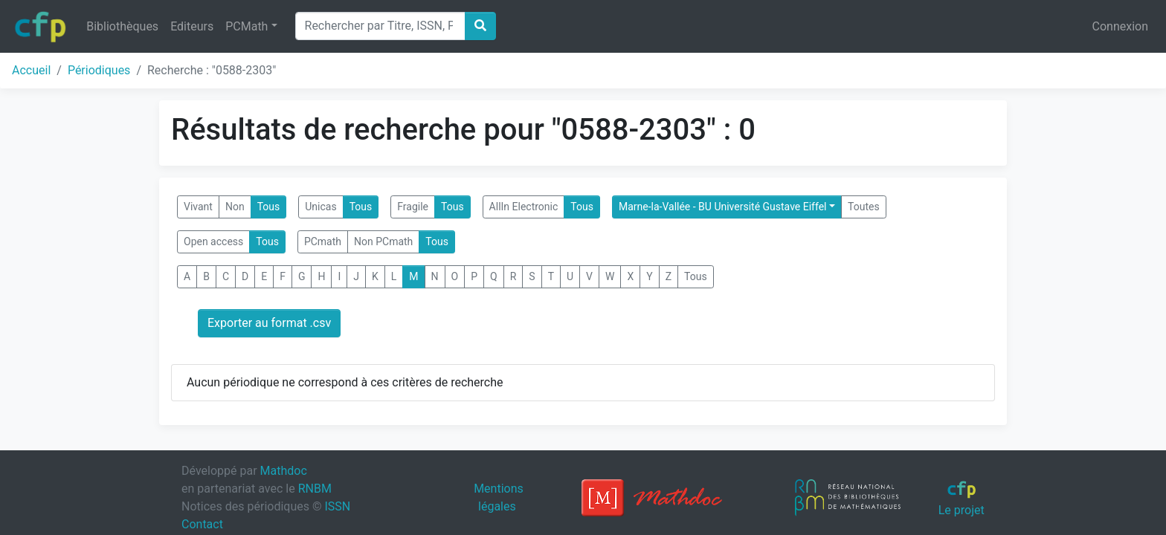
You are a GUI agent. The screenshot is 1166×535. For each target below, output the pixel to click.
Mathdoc (283, 471)
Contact (202, 524)
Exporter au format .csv (269, 323)
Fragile (412, 207)
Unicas (320, 207)
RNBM (315, 489)
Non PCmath (383, 241)
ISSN (337, 506)
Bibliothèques (122, 26)
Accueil (31, 70)
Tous (268, 207)
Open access (213, 241)
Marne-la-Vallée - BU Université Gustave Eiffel (723, 207)
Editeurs (191, 26)
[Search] (380, 26)
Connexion (1120, 26)
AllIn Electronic (523, 207)
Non (235, 207)
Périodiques (99, 70)
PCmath (322, 241)
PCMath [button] (246, 26)
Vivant (198, 207)
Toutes (864, 207)
